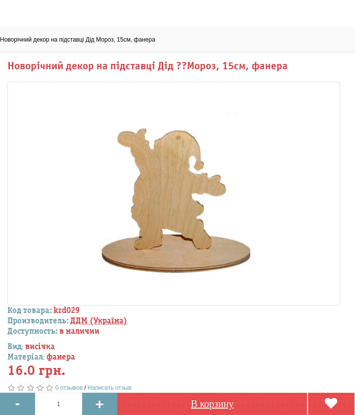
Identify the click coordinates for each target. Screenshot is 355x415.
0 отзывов (69, 387)
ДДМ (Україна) (99, 321)
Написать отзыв (109, 387)
